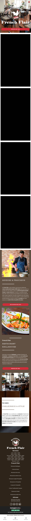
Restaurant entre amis (15, 472)
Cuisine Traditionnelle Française (15, 488)
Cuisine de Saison (15, 469)
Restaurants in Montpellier (15, 481)
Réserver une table (15, 29)
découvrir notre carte (15, 304)
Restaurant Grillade (15, 491)
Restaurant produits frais (15, 494)
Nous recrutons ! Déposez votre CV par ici (15, 515)
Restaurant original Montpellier (15, 478)
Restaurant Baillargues (15, 466)
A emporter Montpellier (15, 485)
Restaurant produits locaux (15, 475)
